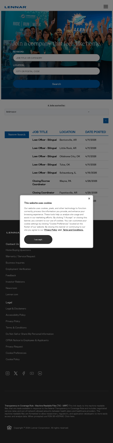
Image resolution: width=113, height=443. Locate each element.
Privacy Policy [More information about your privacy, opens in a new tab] (50, 230)
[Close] (89, 198)
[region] (56, 221)
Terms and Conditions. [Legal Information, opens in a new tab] (72, 230)
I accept (38, 239)
